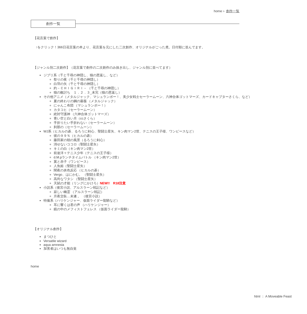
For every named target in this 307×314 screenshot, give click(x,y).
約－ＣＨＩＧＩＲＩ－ (71, 88)
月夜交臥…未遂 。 (67, 196)
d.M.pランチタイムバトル (73, 157)
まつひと (50, 236)
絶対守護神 (62, 114)
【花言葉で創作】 (46, 38)
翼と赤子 (60, 161)
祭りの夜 (60, 79)
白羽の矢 (60, 84)
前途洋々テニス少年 (68, 153)
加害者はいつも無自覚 (60, 248)
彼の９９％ (62, 136)
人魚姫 (59, 166)
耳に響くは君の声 (67, 205)
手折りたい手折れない (70, 123)
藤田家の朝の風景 (67, 140)
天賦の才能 (62, 183)
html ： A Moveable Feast (273, 296)
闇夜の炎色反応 (66, 170)
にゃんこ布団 (64, 105)
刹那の (59, 127)
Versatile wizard (55, 241)
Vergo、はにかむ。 (68, 174)
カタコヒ (60, 110)
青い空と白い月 (65, 118)
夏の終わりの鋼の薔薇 (70, 101)
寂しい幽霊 (62, 192)
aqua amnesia (53, 245)
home (218, 11)
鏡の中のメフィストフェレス (76, 209)
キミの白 (60, 149)
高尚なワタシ (64, 179)
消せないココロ (65, 144)
